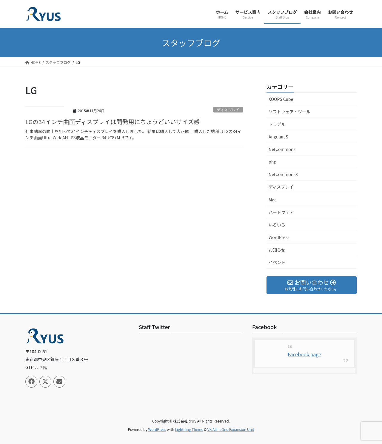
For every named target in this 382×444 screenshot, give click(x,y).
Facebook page (304, 354)
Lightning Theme (189, 429)
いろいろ (277, 225)
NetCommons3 (283, 174)
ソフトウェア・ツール (289, 112)
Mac (272, 200)
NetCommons (282, 149)
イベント (277, 262)
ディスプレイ (228, 109)
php (272, 162)
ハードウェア (281, 212)
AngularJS (278, 137)
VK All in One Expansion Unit (230, 429)
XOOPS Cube (281, 99)
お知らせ (277, 250)
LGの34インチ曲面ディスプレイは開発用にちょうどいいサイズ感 (112, 121)
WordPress (279, 237)
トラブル (277, 124)
